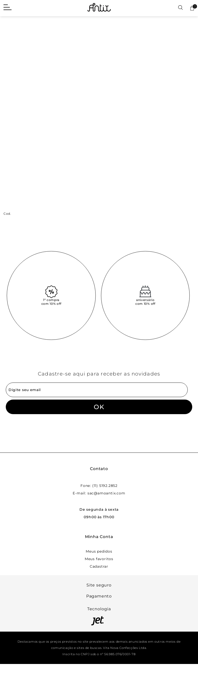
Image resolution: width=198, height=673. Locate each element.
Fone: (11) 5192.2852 (99, 485)
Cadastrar (99, 566)
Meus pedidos (99, 551)
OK (99, 407)
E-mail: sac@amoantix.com (99, 493)
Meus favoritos (99, 559)
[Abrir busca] (180, 8)
